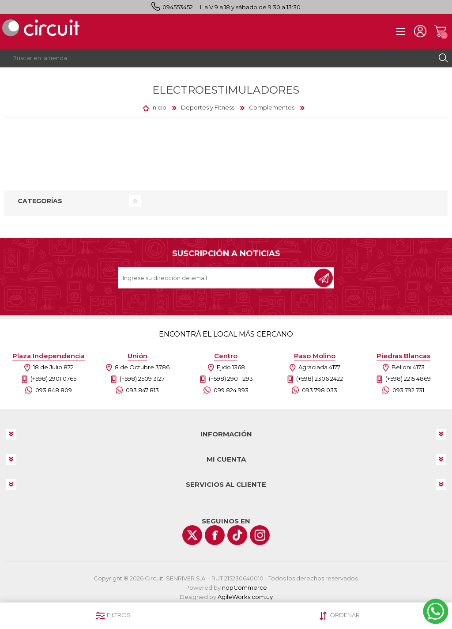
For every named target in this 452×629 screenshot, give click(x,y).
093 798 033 (319, 390)
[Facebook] (215, 535)
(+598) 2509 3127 (142, 378)
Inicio (158, 107)
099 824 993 (231, 390)
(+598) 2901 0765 (53, 378)
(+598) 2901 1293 (231, 378)
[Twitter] (192, 535)
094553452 (177, 7)
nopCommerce (244, 587)
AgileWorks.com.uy (245, 596)
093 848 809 (53, 390)
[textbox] (217, 58)
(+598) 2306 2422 (319, 378)
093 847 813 (142, 390)
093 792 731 (408, 390)
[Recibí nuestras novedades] (216, 278)
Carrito (440, 31)
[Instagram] (260, 535)
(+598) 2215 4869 (408, 378)
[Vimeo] (237, 535)
